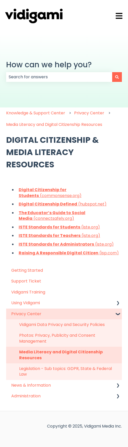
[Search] (117, 77)
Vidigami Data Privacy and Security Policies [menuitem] (62, 325)
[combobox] (59, 77)
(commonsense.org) (50, 192)
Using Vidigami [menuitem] (25, 303)
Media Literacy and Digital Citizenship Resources (54, 124)
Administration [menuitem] (26, 396)
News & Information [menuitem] (31, 385)
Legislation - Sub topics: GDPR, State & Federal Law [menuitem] (65, 371)
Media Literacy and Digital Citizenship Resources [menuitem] (61, 355)
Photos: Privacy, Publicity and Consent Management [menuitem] (57, 338)
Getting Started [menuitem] (27, 270)
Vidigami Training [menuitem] (28, 292)
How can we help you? (49, 64)
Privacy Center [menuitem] (26, 314)
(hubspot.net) (63, 204)
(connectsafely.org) (52, 215)
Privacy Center (89, 113)
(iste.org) (59, 227)
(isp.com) (69, 253)
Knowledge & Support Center (35, 113)
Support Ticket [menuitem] (26, 281)
